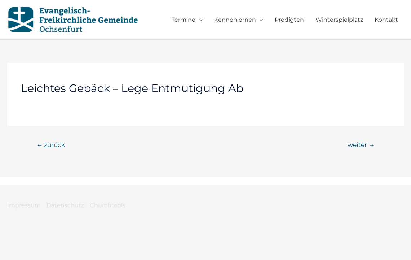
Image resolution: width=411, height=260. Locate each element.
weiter (361, 144)
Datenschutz (65, 205)
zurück (50, 144)
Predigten (289, 19)
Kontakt (386, 19)
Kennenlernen (235, 19)
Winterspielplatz (339, 19)
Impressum (24, 205)
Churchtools (107, 205)
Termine (183, 19)
